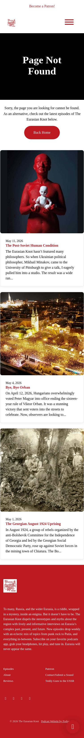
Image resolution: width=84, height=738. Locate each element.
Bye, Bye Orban (18, 387)
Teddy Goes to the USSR (59, 681)
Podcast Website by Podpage (56, 721)
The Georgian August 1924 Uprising (33, 524)
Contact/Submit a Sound (59, 674)
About (7, 674)
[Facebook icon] (30, 698)
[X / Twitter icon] (21, 698)
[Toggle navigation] (69, 23)
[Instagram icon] (13, 698)
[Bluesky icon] (5, 698)
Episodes (8, 668)
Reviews (8, 681)
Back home (42, 132)
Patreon (49, 668)
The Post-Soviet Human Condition (32, 245)
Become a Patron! (42, 6)
